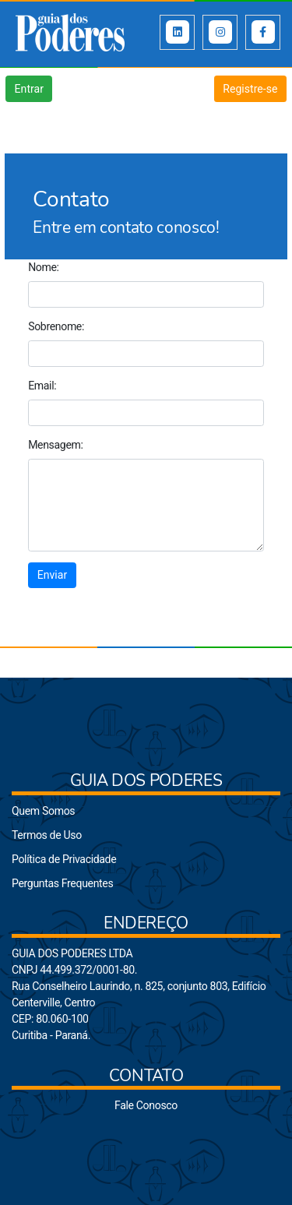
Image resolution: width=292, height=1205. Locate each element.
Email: (42, 385)
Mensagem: (55, 445)
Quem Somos (43, 811)
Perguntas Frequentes (62, 883)
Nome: (43, 267)
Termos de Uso (47, 835)
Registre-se (250, 89)
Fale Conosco (146, 1105)
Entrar (29, 89)
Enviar (52, 575)
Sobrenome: (56, 326)
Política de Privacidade (64, 859)
